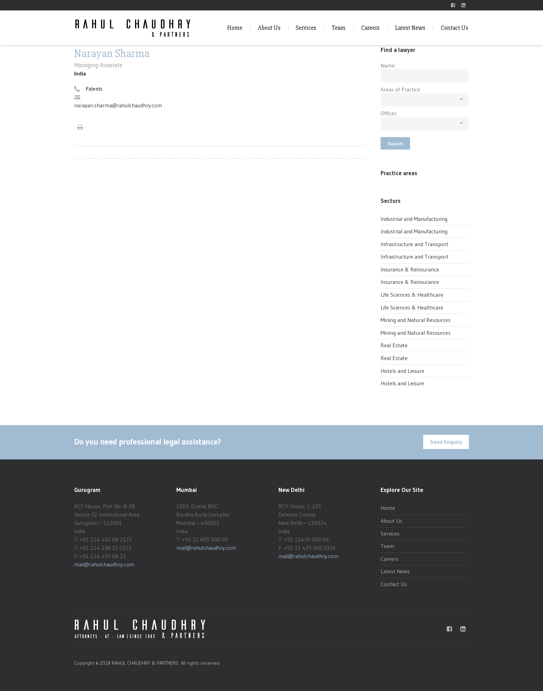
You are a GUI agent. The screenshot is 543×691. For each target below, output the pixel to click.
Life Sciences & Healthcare (412, 294)
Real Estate (394, 345)
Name (388, 65)
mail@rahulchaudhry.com (104, 564)
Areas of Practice (400, 89)
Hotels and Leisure (402, 370)
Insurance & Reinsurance (410, 269)
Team (339, 28)
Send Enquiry (446, 441)
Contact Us (454, 28)
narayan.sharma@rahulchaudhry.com (118, 105)
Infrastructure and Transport (414, 244)
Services (306, 28)
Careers (370, 28)
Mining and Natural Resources (416, 319)
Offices (389, 113)
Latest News (410, 28)
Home (234, 28)
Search (395, 144)
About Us (269, 28)
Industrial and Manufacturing (414, 218)
